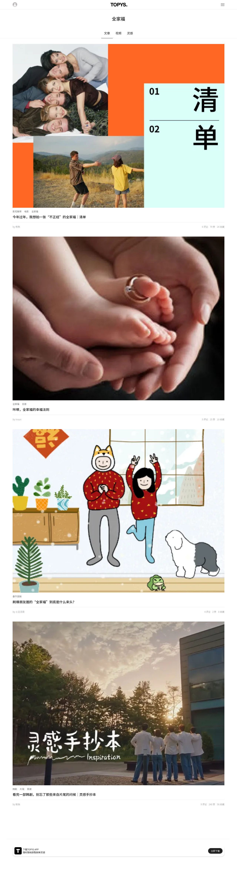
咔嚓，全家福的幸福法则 (31, 409)
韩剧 (15, 788)
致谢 (29, 788)
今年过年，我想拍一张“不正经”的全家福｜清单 (49, 216)
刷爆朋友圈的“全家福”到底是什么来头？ (44, 601)
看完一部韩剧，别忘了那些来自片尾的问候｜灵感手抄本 (54, 794)
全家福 (34, 211)
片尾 (22, 788)
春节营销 (17, 596)
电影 (26, 211)
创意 (24, 403)
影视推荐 (17, 211)
